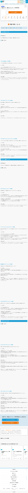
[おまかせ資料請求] (24, 1)
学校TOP (2, 17)
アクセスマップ (19, 433)
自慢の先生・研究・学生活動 (23, 18)
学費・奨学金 (11, 17)
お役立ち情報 (14, 480)
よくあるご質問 (14, 484)
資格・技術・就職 (17, 18)
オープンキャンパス (15, 17)
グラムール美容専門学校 (17, 451)
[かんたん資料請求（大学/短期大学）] (19, 1)
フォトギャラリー (26, 17)
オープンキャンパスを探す (14, 471)
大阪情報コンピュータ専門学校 (5, 452)
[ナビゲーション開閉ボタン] (27, 1)
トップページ (1, 3)
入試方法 (14, 430)
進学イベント (14, 473)
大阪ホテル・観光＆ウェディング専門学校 (14, 3)
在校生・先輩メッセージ (20, 18)
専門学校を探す (6, 3)
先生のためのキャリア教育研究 (14, 482)
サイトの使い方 (14, 486)
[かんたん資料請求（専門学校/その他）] (21, 1)
